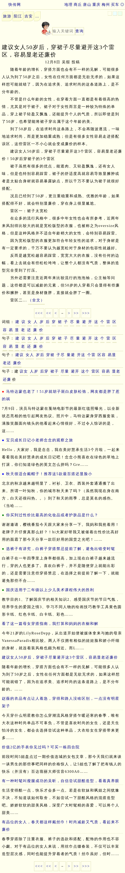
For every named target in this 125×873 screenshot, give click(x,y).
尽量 (65, 371)
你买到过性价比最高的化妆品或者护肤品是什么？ (52, 515)
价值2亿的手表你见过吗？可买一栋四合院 (41, 747)
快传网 (10, 5)
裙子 (54, 371)
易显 (112, 355)
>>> (86, 313)
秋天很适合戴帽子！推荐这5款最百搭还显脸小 (49, 474)
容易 (106, 371)
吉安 (28, 16)
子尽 (60, 355)
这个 (85, 371)
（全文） (36, 300)
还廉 (7, 379)
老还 (7, 363)
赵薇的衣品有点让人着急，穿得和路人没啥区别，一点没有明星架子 (60, 702)
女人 (30, 355)
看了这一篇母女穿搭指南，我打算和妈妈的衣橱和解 (50, 624)
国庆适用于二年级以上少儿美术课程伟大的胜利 (50, 590)
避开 (75, 371)
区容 (101, 355)
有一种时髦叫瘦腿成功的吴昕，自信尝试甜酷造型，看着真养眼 (60, 781)
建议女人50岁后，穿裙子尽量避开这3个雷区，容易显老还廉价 (60, 657)
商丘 (78, 5)
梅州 (106, 5)
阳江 (18, 16)
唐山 (87, 5)
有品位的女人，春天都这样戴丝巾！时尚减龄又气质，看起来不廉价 (60, 825)
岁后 (40, 355)
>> (76, 313)
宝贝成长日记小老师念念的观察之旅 (39, 440)
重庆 (96, 5)
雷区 (95, 371)
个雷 (91, 355)
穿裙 (50, 355)
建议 (19, 355)
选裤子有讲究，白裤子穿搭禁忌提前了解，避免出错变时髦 (60, 549)
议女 (24, 371)
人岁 (34, 371)
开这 (81, 355)
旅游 (7, 16)
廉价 (17, 363)
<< (48, 313)
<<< (39, 313)
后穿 (44, 371)
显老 (116, 371)
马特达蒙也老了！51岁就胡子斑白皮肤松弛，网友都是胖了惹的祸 (61, 395)
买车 (115, 5)
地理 (68, 5)
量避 (71, 355)
